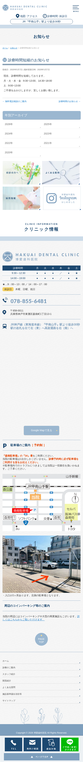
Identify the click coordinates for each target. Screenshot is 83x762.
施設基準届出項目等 (12, 694)
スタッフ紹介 (8, 674)
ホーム (5, 661)
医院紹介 (6, 680)
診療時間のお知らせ (70, 101)
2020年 (9, 152)
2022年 (9, 143)
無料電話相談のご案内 (14, 101)
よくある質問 (8, 687)
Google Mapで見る (41, 430)
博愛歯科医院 (40, 733)
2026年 (9, 124)
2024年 (9, 133)
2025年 (48, 124)
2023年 (48, 133)
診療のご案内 (8, 667)
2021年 (48, 143)
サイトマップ (8, 700)
